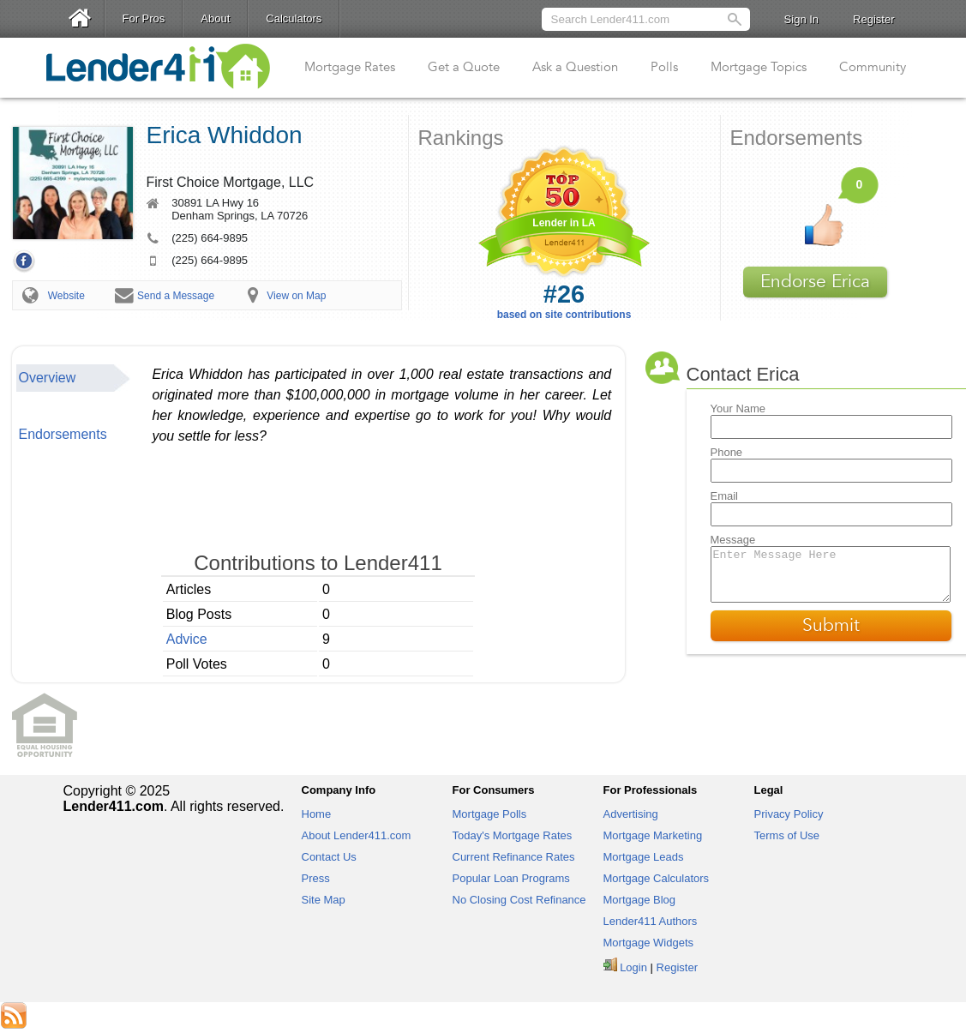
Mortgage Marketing (653, 835)
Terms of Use (787, 835)
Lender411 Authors (650, 921)
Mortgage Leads (643, 856)
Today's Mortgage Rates (513, 835)
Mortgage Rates (349, 66)
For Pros (144, 18)
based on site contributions (564, 300)
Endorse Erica (815, 281)
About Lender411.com (356, 835)
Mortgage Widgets (648, 942)
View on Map (296, 296)
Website (66, 296)
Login (633, 967)
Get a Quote (464, 66)
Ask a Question (575, 66)
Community (872, 66)
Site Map (323, 899)
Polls (664, 66)
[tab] (73, 378)
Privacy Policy (789, 814)
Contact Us (329, 856)
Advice (186, 639)
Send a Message (175, 296)
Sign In (801, 19)
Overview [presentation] (47, 377)
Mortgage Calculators (656, 878)
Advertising (630, 814)
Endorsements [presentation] (63, 434)
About (215, 18)
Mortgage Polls (490, 814)
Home (317, 814)
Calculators (293, 18)
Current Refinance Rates (514, 856)
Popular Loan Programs (511, 878)
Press (316, 878)
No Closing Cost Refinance (519, 899)
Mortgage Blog (639, 899)
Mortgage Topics (759, 66)
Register (873, 19)
